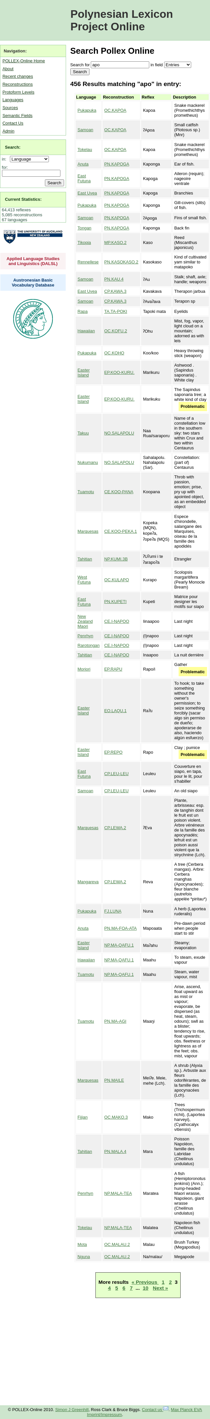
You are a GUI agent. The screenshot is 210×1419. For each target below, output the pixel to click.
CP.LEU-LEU (116, 773)
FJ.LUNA (113, 911)
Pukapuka (87, 110)
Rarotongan (89, 645)
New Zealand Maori (85, 621)
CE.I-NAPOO (116, 621)
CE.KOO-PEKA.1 (120, 531)
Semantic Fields (17, 115)
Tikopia (84, 242)
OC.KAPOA (115, 110)
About (7, 68)
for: (5, 167)
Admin (8, 131)
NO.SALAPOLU (119, 433)
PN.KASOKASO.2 (121, 261)
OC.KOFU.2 (115, 330)
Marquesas (88, 531)
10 (145, 1288)
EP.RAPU (113, 669)
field (158, 64)
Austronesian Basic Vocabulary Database (33, 282)
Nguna (84, 1256)
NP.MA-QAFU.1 (119, 945)
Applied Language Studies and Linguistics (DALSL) (33, 261)
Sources (10, 107)
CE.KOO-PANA (118, 491)
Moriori (84, 669)
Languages (12, 99)
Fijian (83, 1117)
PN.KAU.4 (113, 279)
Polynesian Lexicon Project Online (121, 20)
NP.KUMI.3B (116, 559)
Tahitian (85, 559)
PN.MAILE (114, 1080)
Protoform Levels (18, 92)
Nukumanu (88, 462)
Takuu (83, 433)
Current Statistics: (23, 199)
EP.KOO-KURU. (119, 372)
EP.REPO (113, 752)
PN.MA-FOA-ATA (120, 928)
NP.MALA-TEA (118, 1193)
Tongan (84, 228)
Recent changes (17, 76)
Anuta (83, 164)
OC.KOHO (114, 352)
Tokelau (85, 149)
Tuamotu (86, 491)
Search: (12, 147)
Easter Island (84, 372)
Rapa (83, 311)
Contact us (155, 1409)
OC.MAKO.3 (116, 1117)
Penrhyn (85, 635)
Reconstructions (17, 84)
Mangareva (88, 881)
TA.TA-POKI (115, 311)
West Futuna (84, 580)
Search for (80, 64)
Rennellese (88, 261)
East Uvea (87, 193)
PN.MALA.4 (115, 1151)
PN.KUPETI (115, 601)
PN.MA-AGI (115, 1021)
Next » (160, 1288)
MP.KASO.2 (115, 242)
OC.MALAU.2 (117, 1244)
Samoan (85, 129)
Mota (82, 1244)
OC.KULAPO (116, 579)
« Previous (145, 1282)
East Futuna (84, 178)
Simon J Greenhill (71, 1409)
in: (5, 159)
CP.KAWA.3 (115, 291)
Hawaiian (86, 330)
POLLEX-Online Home (23, 60)
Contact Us (12, 123)
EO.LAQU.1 (115, 710)
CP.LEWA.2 (115, 827)
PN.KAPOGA (116, 164)
